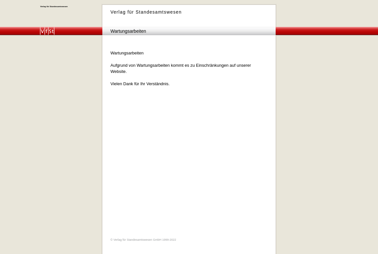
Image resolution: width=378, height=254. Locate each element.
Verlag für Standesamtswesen (54, 6)
